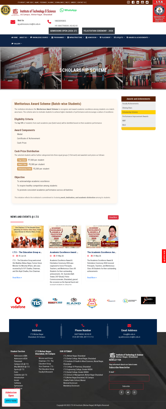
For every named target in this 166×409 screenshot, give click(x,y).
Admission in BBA (20, 356)
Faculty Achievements (130, 104)
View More (113, 217)
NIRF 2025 (29, 2)
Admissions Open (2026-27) (63, 30)
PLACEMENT (105, 37)
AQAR (36, 2)
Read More (17, 278)
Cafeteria (17, 383)
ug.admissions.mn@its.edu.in (29, 24)
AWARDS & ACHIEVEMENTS (137, 37)
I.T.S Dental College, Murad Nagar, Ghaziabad (79, 359)
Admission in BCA (20, 359)
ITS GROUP (21, 2)
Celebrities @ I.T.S (20, 375)
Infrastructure (19, 378)
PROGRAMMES (57, 37)
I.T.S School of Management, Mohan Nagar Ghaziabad (83, 375)
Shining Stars (127, 108)
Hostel (16, 380)
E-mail (112, 372)
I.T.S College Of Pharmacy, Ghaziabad (77, 367)
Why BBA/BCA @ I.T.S (22, 367)
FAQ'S (67, 2)
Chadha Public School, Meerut (74, 380)
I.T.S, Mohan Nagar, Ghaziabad (74, 356)
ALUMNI (50, 2)
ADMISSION (91, 37)
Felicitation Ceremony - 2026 (98, 30)
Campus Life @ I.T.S (21, 364)
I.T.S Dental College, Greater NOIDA (76, 372)
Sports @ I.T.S (19, 369)
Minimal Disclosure (70, 383)
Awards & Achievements (73, 76)
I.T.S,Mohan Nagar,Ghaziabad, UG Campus (78, 378)
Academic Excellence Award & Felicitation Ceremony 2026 (77, 252)
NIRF (124, 121)
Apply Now (164, 256)
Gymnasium (18, 386)
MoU (124, 125)
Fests (16, 372)
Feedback (43, 2)
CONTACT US (81, 2)
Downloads (59, 2)
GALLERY (16, 44)
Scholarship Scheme (130, 112)
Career (73, 2)
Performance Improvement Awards (135, 116)
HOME (14, 37)
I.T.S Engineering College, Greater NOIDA (77, 369)
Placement (18, 361)
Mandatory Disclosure (71, 386)
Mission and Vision (46, 358)
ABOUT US (23, 37)
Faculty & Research (46, 372)
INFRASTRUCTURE (74, 37)
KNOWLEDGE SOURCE (39, 37)
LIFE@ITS (118, 37)
